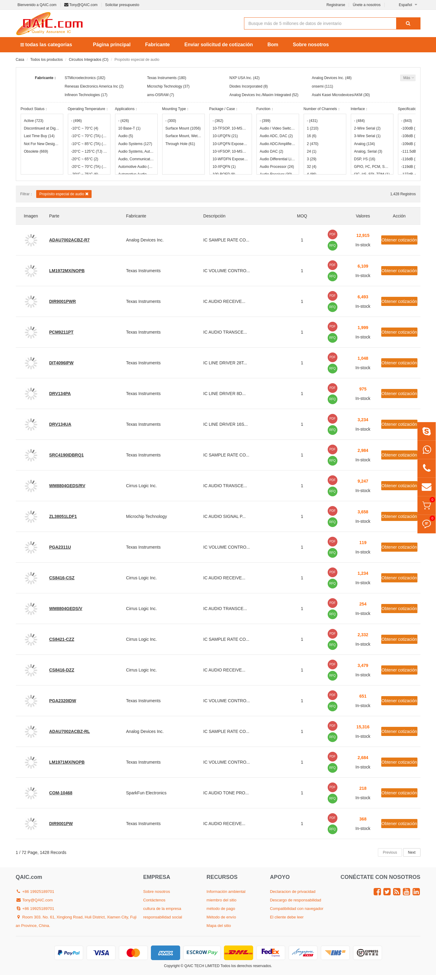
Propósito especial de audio (64, 194)
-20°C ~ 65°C (84, 159)
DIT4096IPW (61, 362)
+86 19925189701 (35, 891)
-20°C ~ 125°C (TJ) (89, 151)
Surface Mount (183, 128)
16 (311, 136)
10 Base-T (129, 128)
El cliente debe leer (287, 917)
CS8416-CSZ (62, 577)
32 (311, 167)
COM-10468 (60, 792)
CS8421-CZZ (61, 639)
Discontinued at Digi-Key (42, 128)
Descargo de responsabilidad (295, 900)
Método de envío (221, 917)
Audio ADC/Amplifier (278, 144)
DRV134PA (60, 393)
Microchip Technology (164, 86)
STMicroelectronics (80, 78)
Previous (390, 852)
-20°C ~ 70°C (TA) (89, 167)
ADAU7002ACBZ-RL (69, 731)
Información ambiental (226, 891)
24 (311, 151)
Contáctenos (154, 900)
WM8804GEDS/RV (67, 485)
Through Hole (180, 144)
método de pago (221, 908)
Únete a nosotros (366, 5)
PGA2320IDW (62, 700)
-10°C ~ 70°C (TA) (89, 136)
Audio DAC (271, 151)
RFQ (332, 245)
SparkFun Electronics (146, 792)
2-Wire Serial (367, 128)
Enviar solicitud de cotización (218, 44)
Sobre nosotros (311, 44)
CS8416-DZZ (61, 670)
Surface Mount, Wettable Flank (183, 136)
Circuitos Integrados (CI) (88, 59)
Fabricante (157, 44)
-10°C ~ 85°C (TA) (89, 144)
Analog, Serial (368, 151)
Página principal (112, 44)
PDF (333, 234)
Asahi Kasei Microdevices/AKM (337, 95)
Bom (272, 44)
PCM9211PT (61, 332)
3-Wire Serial (367, 136)
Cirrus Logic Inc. (141, 485)
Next (412, 852)
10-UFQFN (225, 136)
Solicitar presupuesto (122, 5)
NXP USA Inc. (240, 78)
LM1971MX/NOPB (67, 762)
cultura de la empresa (162, 908)
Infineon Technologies (82, 95)
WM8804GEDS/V (65, 608)
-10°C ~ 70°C (84, 128)
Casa (20, 59)
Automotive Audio (136, 167)
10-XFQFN (224, 167)
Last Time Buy (39, 136)
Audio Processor (277, 167)
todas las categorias (46, 44)
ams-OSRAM (158, 95)
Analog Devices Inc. (328, 78)
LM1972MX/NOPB (67, 270)
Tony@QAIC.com (81, 5)
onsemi (318, 86)
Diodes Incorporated (245, 86)
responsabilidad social (162, 917)
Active (34, 121)
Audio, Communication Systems (136, 159)
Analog (364, 144)
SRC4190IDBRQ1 (66, 455)
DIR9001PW (61, 823)
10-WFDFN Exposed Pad (231, 159)
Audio (125, 136)
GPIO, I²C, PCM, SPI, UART (372, 167)
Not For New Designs (42, 144)
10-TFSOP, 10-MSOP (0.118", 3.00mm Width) (231, 128)
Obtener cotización (399, 240)
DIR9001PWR (62, 301)
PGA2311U (60, 547)
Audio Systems (135, 144)
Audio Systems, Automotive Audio (136, 151)
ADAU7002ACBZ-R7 (69, 240)
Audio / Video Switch (278, 128)
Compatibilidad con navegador (296, 908)
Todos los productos (46, 59)
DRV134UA (60, 424)
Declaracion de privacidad (293, 891)
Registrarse (335, 5)
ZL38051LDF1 (63, 516)
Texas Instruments (161, 78)
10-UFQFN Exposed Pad (231, 144)
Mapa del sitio (219, 925)
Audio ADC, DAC (276, 136)
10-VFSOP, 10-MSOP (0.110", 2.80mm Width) (231, 151)
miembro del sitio (221, 900)
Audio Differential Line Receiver (278, 159)
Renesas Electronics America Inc (91, 86)
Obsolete (36, 151)
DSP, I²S (364, 159)
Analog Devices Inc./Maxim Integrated (260, 95)
